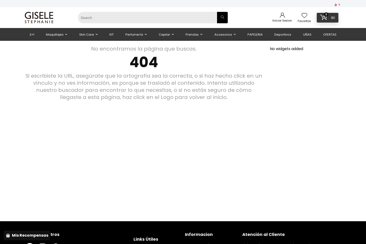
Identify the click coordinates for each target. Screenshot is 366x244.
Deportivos (282, 34)
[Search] (222, 17)
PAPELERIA (255, 34)
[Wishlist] (304, 16)
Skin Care (86, 34)
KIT (111, 34)
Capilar (164, 34)
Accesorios (223, 34)
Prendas (192, 34)
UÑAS (307, 34)
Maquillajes (55, 34)
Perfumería (134, 34)
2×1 (32, 34)
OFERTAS (329, 34)
